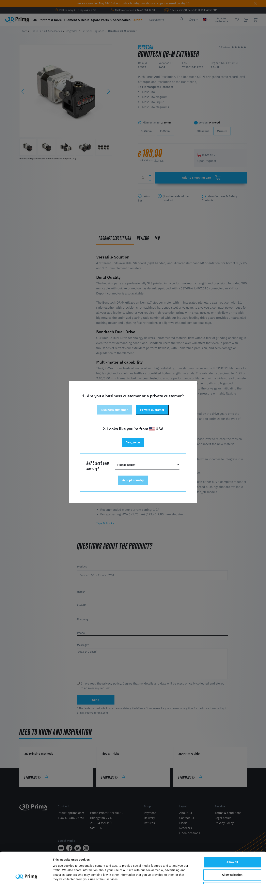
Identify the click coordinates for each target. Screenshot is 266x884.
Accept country (133, 480)
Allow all (232, 832)
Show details (205, 876)
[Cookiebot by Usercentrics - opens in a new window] (26, 876)
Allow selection (232, 845)
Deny (232, 858)
